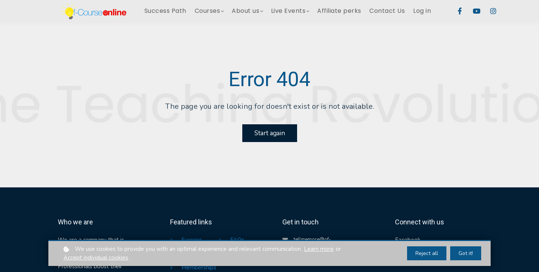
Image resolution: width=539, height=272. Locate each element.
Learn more (319, 249)
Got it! (465, 253)
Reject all (426, 253)
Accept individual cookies (96, 257)
